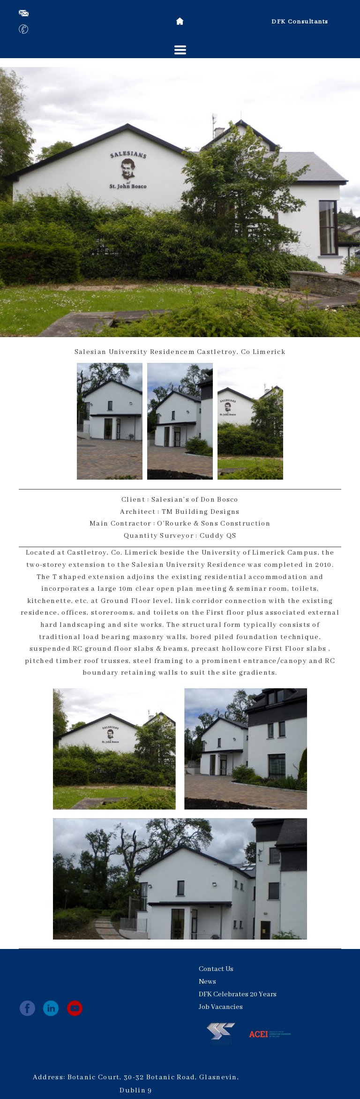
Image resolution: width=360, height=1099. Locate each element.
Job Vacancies (221, 1007)
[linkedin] (51, 1008)
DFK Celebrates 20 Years (238, 994)
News (207, 982)
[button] (180, 50)
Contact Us (216, 969)
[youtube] (74, 1008)
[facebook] (27, 1008)
